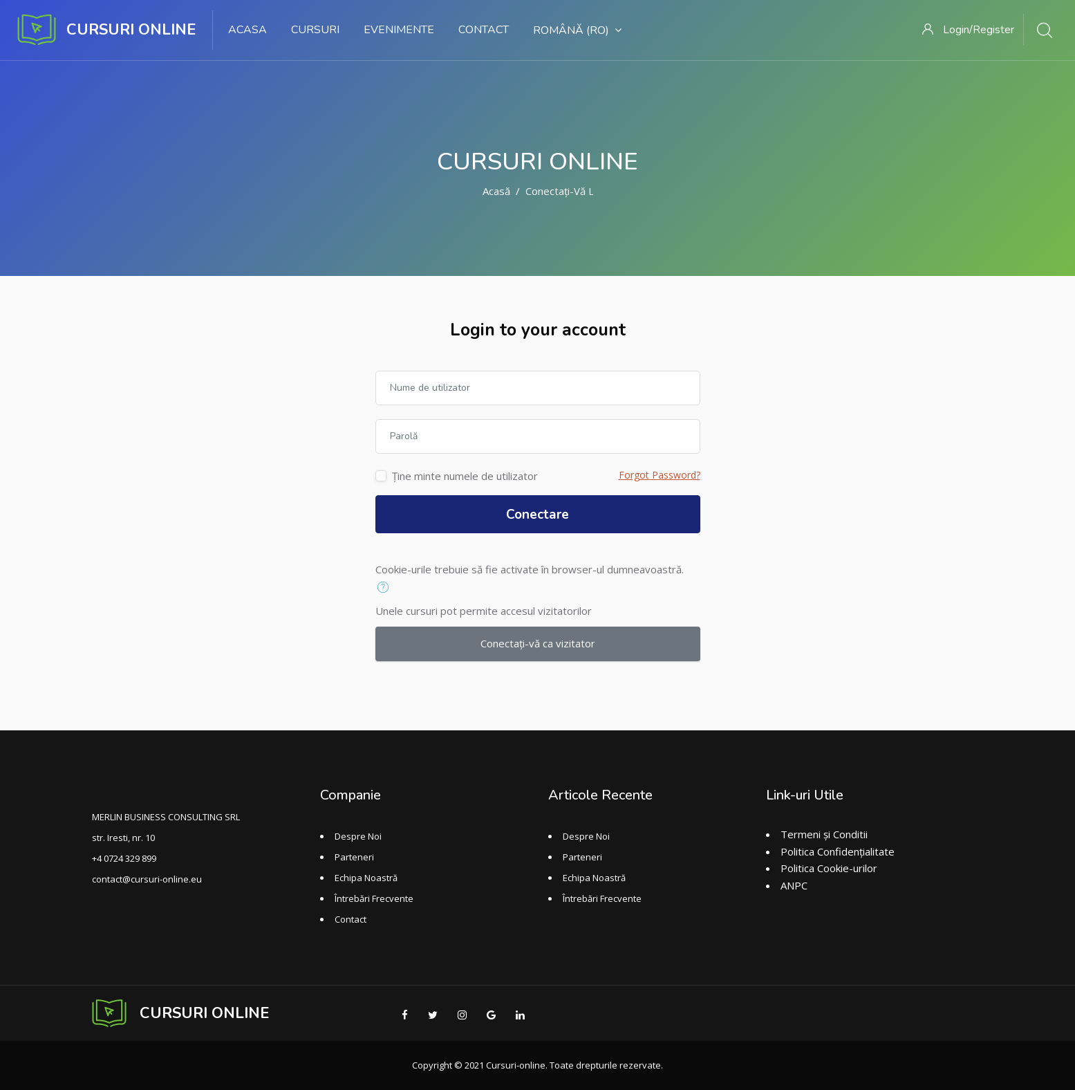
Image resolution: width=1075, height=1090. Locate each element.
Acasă (496, 191)
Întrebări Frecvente (374, 898)
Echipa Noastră (366, 877)
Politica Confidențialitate (837, 851)
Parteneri (354, 857)
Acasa (247, 29)
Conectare (537, 515)
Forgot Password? (659, 474)
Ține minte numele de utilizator (465, 476)
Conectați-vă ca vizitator (537, 643)
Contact (483, 29)
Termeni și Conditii (824, 834)
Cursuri (315, 29)
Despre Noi (358, 836)
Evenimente (399, 29)
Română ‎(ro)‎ (577, 30)
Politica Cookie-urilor (828, 868)
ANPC (793, 885)
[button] (386, 588)
